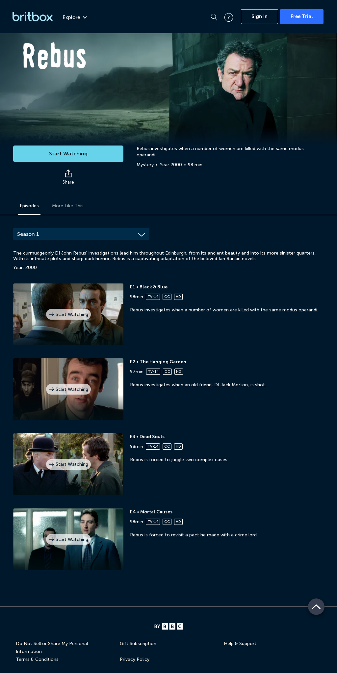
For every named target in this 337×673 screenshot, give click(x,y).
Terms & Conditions (37, 659)
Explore (75, 17)
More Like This (68, 206)
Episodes (29, 206)
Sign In (259, 16)
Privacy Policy (134, 659)
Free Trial (302, 16)
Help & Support (240, 643)
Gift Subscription (138, 643)
